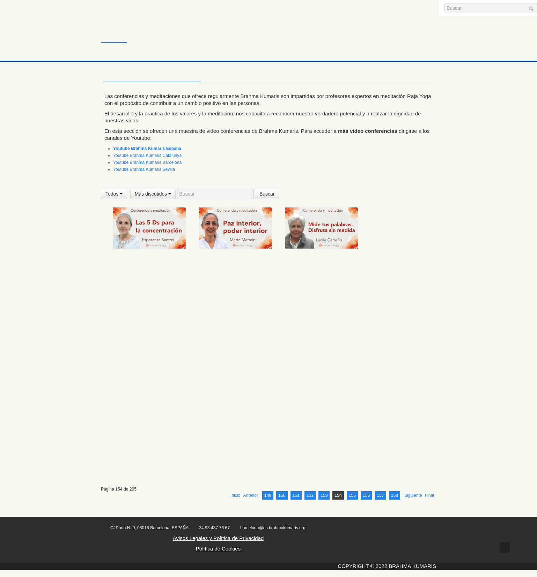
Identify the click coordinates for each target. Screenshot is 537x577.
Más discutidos (153, 194)
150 (281, 502)
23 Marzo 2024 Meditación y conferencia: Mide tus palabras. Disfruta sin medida (320, 261)
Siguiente (413, 503)
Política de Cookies (218, 556)
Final (429, 503)
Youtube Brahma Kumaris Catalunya (147, 155)
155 (352, 502)
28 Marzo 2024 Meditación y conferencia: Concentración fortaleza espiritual (230, 407)
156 (366, 502)
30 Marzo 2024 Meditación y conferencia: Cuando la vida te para (318, 477)
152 (310, 502)
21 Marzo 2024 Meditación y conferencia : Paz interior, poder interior (233, 261)
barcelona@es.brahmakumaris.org (273, 535)
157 (380, 502)
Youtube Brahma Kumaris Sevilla (144, 169)
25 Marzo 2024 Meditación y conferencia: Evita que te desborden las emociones (144, 330)
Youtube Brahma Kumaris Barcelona (147, 162)
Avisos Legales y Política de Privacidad (218, 545)
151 (296, 502)
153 (324, 502)
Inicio (112, 29)
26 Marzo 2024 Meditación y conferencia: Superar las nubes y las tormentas (235, 330)
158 (394, 502)
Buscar (267, 194)
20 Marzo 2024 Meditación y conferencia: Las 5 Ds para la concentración (145, 261)
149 (267, 502)
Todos (114, 194)
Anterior (250, 503)
